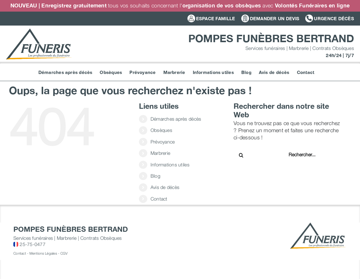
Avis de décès (165, 187)
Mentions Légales (43, 253)
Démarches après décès (176, 119)
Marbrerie (160, 153)
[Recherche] (241, 155)
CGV (64, 253)
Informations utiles (170, 164)
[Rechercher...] (308, 154)
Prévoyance (163, 141)
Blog (155, 176)
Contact (159, 198)
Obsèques (161, 130)
